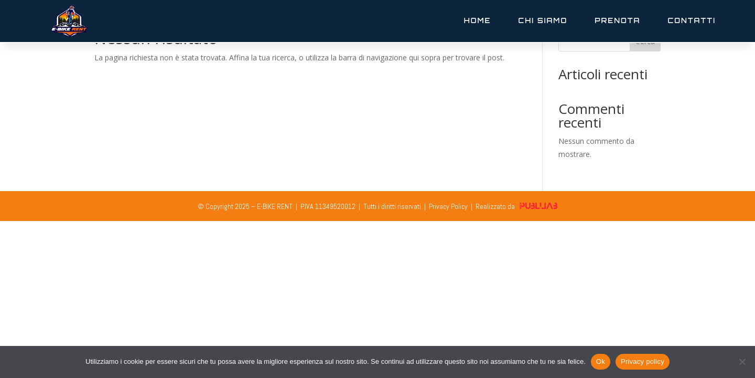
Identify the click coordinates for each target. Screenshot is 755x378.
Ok (600, 361)
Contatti (691, 20)
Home (477, 20)
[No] (742, 361)
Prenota (617, 20)
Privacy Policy (448, 206)
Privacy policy (642, 361)
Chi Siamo (543, 20)
